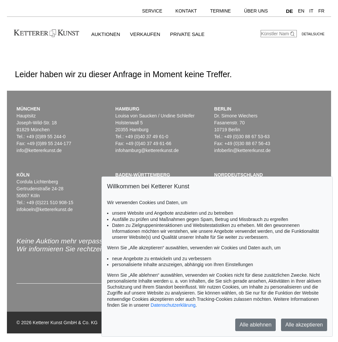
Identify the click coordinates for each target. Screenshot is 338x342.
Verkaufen (145, 34)
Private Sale (187, 34)
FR (321, 11)
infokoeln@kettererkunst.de (44, 209)
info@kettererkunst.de (39, 150)
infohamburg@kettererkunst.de (147, 150)
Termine (220, 11)
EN (301, 11)
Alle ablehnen (255, 324)
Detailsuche (313, 34)
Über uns (256, 11)
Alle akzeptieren (304, 324)
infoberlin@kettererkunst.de (242, 150)
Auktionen (105, 34)
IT (311, 11)
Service (152, 11)
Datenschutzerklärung (173, 305)
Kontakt (186, 11)
